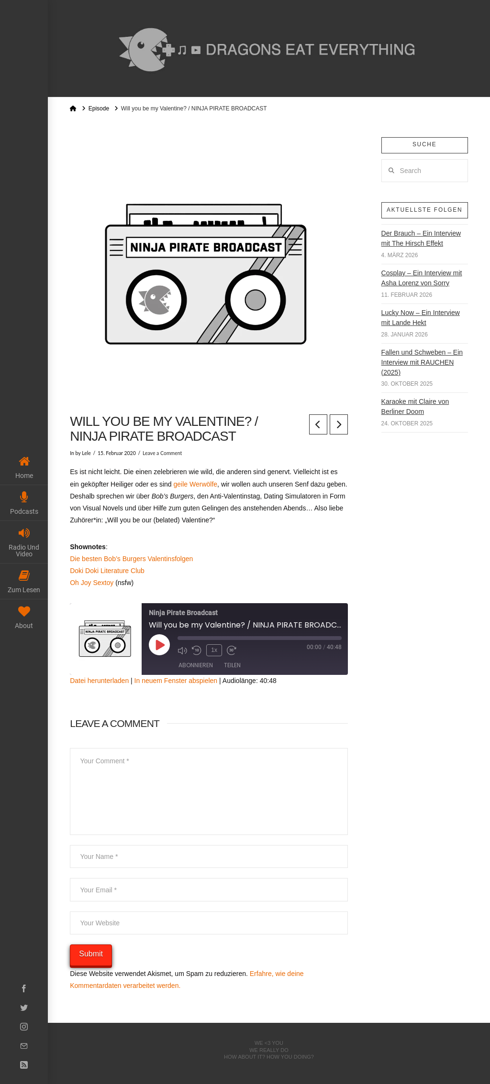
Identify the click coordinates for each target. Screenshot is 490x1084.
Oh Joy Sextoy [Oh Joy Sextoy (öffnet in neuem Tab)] (92, 582)
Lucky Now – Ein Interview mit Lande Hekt (420, 317)
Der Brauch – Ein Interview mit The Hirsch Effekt (421, 238)
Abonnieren (195, 665)
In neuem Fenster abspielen (176, 680)
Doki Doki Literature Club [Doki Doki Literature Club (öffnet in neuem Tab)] (107, 571)
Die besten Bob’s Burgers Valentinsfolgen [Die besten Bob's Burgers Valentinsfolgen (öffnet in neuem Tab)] (131, 559)
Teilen (232, 665)
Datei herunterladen (99, 680)
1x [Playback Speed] (214, 650)
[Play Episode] (159, 644)
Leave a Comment (162, 453)
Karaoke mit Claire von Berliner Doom (415, 406)
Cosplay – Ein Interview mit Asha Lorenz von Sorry (421, 278)
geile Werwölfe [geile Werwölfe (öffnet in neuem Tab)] (196, 484)
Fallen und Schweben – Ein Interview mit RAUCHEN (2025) (422, 362)
